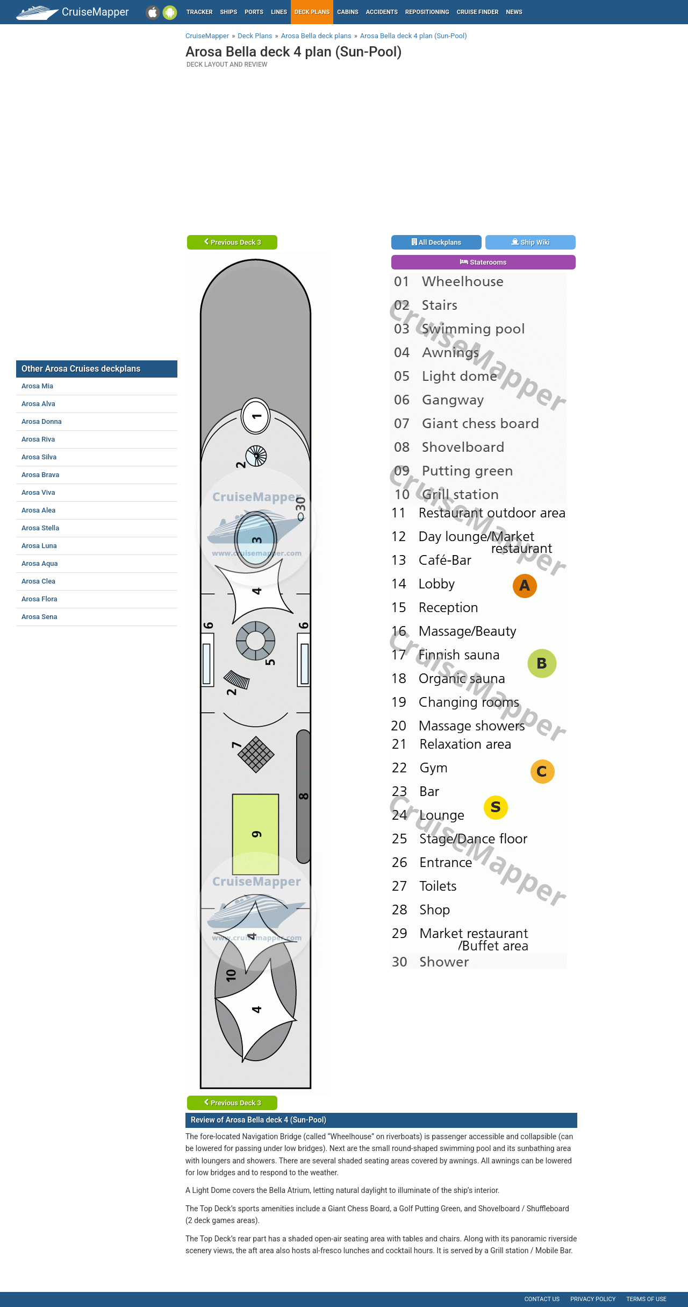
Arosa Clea (38, 581)
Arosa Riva (38, 439)
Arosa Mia (37, 386)
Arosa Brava (40, 475)
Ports (254, 12)
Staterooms (483, 262)
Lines (279, 12)
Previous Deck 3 (232, 242)
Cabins (347, 12)
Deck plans (312, 12)
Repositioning (427, 12)
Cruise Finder (478, 12)
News (514, 12)
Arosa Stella (40, 528)
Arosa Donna (42, 421)
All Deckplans (437, 242)
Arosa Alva (38, 404)
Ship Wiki (530, 242)
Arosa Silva (39, 457)
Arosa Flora (40, 599)
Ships (229, 12)
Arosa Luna (39, 546)
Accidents (382, 12)
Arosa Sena (39, 617)
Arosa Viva (38, 492)
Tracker (200, 12)
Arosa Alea (38, 510)
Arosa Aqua (40, 563)
